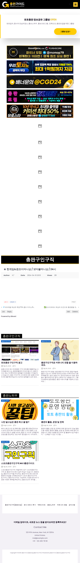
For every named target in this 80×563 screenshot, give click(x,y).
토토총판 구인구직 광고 (11, 362)
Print (74, 302)
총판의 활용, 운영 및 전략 (52, 422)
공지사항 (72, 505)
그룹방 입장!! (65, 31)
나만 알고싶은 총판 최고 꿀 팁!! (15, 422)
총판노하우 (51, 505)
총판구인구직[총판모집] (13, 505)
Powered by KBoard (8, 316)
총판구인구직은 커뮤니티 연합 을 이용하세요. (59, 363)
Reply (9, 311)
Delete (75, 311)
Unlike (13, 302)
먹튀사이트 (42, 505)
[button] (70, 4)
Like (6, 302)
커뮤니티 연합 (62, 505)
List (3, 311)
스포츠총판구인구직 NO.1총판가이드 (17, 463)
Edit (68, 311)
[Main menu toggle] (75, 4)
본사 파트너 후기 (30, 505)
